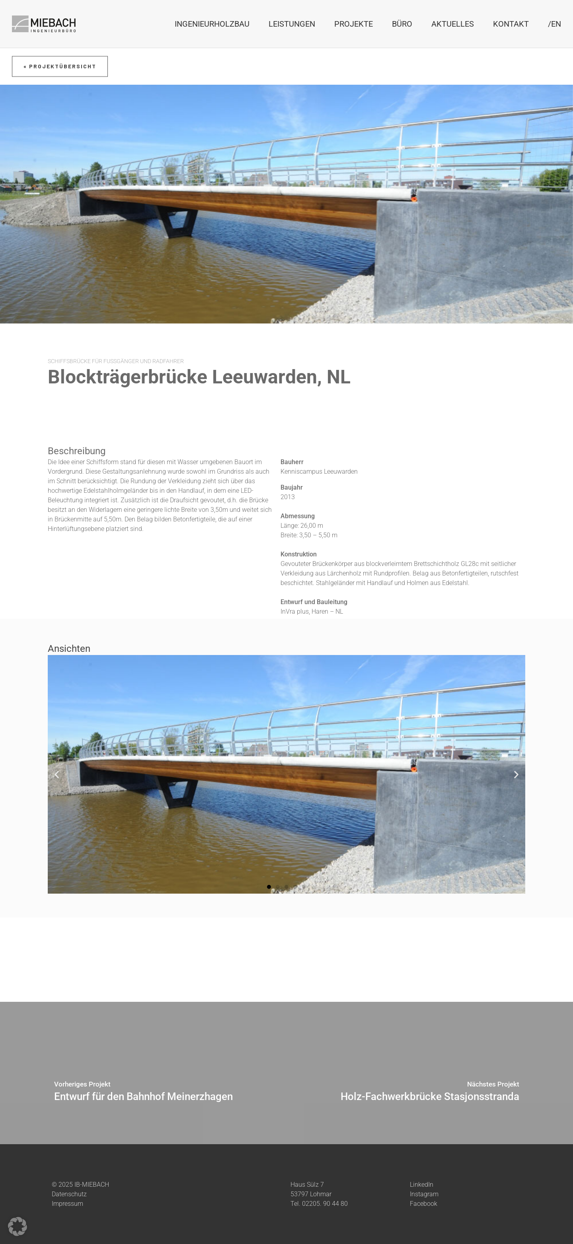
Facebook (423, 1203)
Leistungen (292, 24)
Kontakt (511, 24)
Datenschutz (69, 1193)
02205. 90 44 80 (325, 1203)
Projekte (353, 24)
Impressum (67, 1203)
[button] (269, 886)
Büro (402, 24)
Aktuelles (452, 24)
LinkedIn (421, 1184)
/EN (554, 24)
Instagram (424, 1193)
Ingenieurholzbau (212, 24)
